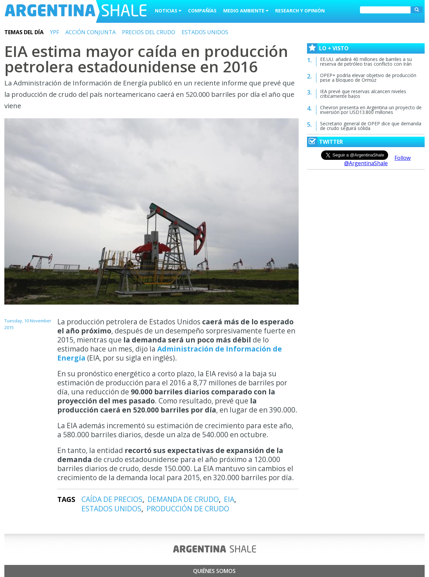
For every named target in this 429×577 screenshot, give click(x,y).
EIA (229, 499)
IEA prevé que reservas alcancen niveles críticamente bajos (363, 93)
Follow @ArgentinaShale (377, 160)
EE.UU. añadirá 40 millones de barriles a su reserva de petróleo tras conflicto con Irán (366, 61)
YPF (54, 32)
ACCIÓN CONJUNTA (90, 32)
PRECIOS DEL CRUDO (148, 32)
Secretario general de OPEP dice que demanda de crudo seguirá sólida (370, 125)
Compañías (202, 10)
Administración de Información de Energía (169, 353)
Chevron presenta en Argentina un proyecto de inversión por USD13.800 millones (371, 109)
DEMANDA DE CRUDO (183, 499)
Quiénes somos (214, 571)
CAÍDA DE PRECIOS (111, 499)
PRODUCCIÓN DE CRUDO (187, 508)
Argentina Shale (75, 11)
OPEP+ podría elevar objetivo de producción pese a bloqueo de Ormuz (368, 77)
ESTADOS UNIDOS (205, 32)
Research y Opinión (300, 10)
